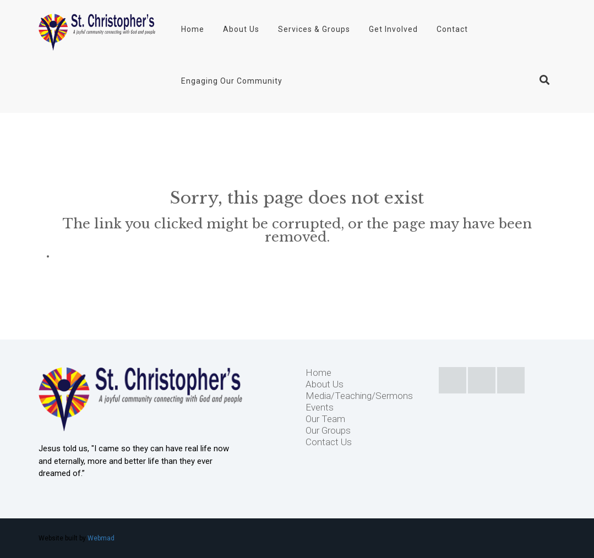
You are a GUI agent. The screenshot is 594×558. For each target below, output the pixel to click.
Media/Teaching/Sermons (359, 395)
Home (192, 29)
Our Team (325, 418)
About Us (241, 29)
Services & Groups (314, 29)
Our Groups (328, 430)
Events (320, 407)
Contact (452, 29)
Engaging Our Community (231, 80)
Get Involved (393, 29)
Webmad (101, 538)
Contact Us (329, 441)
